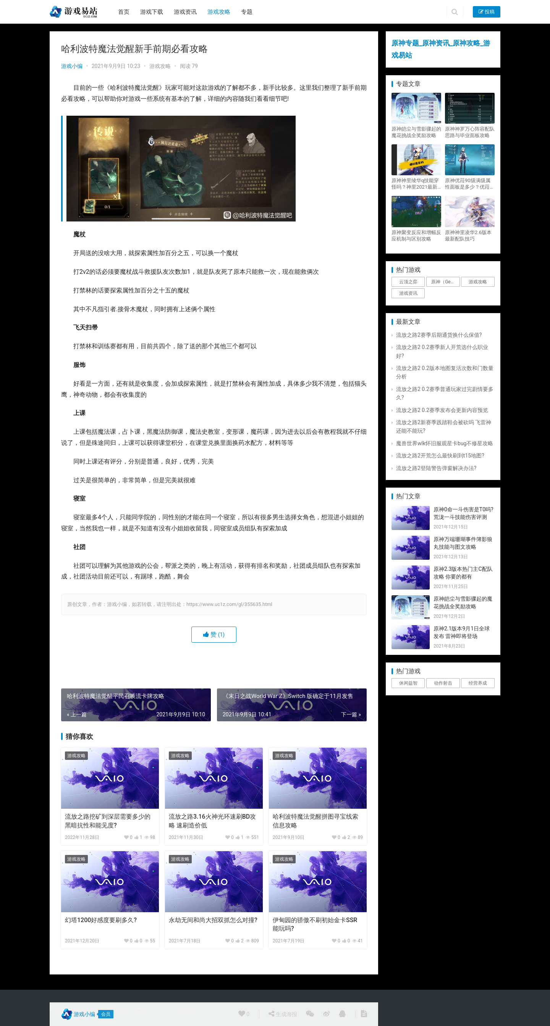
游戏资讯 (185, 11)
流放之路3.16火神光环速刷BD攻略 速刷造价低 (212, 821)
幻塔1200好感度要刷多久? (101, 920)
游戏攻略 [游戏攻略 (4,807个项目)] (478, 281)
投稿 (487, 12)
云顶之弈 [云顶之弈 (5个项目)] (408, 281)
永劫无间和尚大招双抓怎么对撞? (213, 920)
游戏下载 (151, 11)
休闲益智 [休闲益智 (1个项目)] (408, 683)
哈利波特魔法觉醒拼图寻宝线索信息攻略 (315, 821)
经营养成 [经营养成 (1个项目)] (478, 683)
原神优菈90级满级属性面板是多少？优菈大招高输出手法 (470, 184)
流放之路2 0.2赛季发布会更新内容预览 (442, 410)
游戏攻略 (218, 11)
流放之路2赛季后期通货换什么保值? (439, 335)
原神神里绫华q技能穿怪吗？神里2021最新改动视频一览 (415, 184)
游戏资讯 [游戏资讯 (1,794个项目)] (408, 293)
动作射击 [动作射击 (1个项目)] (443, 683)
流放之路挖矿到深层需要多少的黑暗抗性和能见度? (107, 821)
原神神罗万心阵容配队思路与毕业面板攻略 (470, 132)
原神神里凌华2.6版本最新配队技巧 (468, 235)
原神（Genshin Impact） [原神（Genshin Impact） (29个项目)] (445, 281)
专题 (246, 11)
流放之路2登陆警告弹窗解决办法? (436, 468)
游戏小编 (71, 66)
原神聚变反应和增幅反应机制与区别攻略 (416, 235)
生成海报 (283, 1013)
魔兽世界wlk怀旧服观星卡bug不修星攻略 (444, 443)
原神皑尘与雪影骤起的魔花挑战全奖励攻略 (416, 132)
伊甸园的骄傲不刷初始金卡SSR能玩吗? (315, 924)
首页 (123, 11)
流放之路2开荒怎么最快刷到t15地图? (440, 455)
